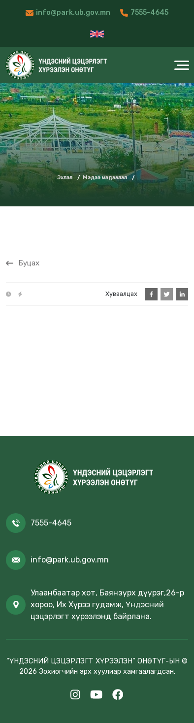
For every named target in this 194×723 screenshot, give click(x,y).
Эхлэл (64, 177)
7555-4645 (149, 12)
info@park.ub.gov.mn (73, 12)
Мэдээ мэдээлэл (105, 177)
